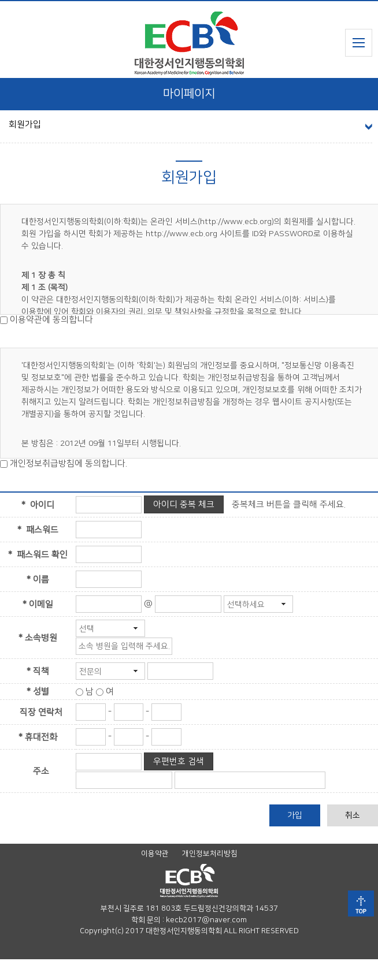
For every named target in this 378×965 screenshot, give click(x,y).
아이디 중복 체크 (183, 510)
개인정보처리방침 (210, 859)
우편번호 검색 (178, 767)
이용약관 (155, 859)
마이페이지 (189, 99)
